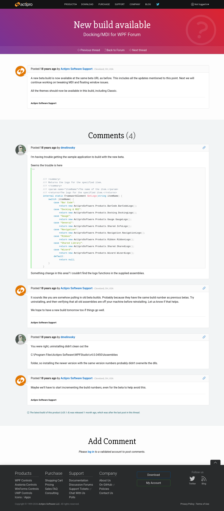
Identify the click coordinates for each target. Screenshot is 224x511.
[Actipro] (23, 4)
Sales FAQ (51, 489)
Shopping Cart (54, 480)
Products (23, 473)
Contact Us (106, 493)
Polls (72, 497)
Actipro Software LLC (48, 504)
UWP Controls (23, 493)
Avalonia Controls (26, 484)
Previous (88, 50)
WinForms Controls (27, 489)
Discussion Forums (81, 484)
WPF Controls (23, 480)
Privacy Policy (187, 504)
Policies (104, 489)
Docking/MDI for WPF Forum (112, 34)
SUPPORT (120, 4)
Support (76, 473)
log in (91, 451)
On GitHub (107, 484)
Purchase (53, 473)
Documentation (78, 480)
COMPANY (135, 4)
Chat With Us (77, 493)
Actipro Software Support (77, 69)
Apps (27, 497)
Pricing (49, 484)
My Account (153, 483)
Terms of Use (202, 504)
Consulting (51, 493)
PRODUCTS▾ (70, 4)
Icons (18, 497)
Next (138, 50)
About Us (105, 480)
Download (153, 475)
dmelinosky (68, 147)
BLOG (148, 4)
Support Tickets (80, 489)
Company (108, 473)
